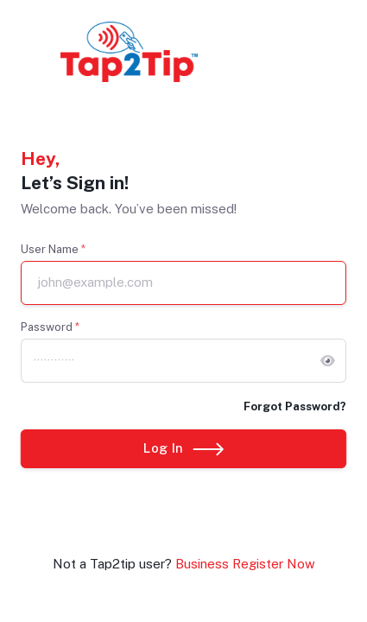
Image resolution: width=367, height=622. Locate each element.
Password (50, 327)
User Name (53, 249)
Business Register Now (245, 563)
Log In (183, 448)
